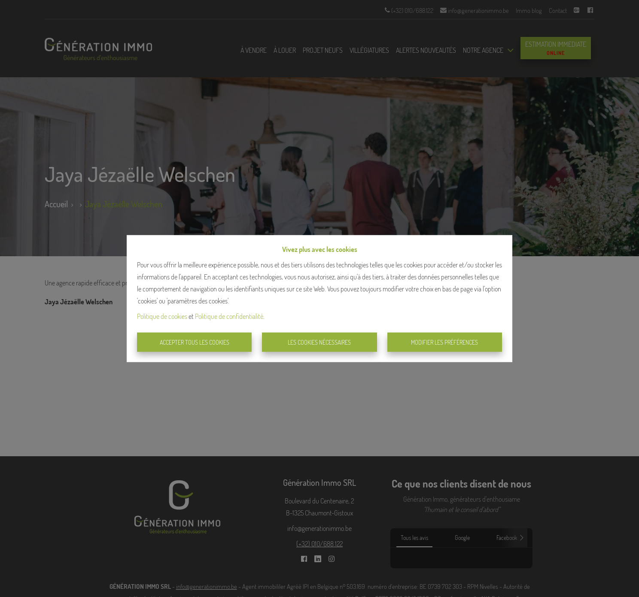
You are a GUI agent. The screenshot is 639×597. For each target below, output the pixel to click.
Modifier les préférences (444, 342)
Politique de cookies (162, 316)
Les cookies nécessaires (319, 342)
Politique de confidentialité (229, 316)
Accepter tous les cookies (194, 342)
